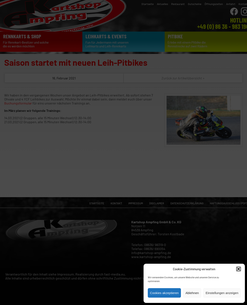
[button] (238, 269)
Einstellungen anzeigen (222, 293)
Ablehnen (192, 293)
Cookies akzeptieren (164, 293)
